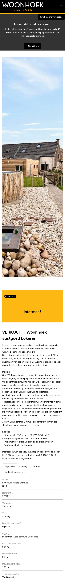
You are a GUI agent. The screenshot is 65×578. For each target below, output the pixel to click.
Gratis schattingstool (51, 16)
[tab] (9, 466)
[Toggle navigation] (61, 5)
